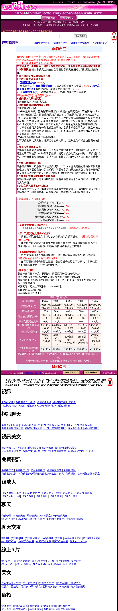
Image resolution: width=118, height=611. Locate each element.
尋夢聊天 (32, 515)
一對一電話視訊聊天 (55, 428)
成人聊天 (22, 519)
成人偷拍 (6, 609)
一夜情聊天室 (60, 515)
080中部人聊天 (37, 519)
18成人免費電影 (83, 493)
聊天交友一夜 (60, 541)
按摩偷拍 (6, 606)
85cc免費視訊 (38, 470)
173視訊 (89, 451)
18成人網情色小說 (11, 493)
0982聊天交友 (8, 541)
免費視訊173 (22, 470)
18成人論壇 (55, 496)
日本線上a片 (54, 561)
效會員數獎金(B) (44, 85)
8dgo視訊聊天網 (57, 402)
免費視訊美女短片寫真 (51, 473)
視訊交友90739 (35, 405)
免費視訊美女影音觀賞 (54, 451)
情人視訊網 (19, 405)
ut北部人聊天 (8, 519)
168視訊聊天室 (28, 425)
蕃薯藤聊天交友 (73, 538)
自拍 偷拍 (48, 609)
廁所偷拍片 (63, 606)
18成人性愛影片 (31, 493)
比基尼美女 (75, 583)
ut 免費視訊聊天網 (27, 473)
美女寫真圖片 (78, 586)
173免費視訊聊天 (47, 425)
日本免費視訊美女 (11, 451)
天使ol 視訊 (7, 402)
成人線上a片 (39, 564)
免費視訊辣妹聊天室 (89, 473)
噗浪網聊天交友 (91, 538)
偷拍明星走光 (20, 606)
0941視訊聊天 (92, 428)
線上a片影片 (8, 564)
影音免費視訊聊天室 (12, 428)
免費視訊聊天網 (83, 425)
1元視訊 (71, 402)
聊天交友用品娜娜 (30, 538)
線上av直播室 (23, 564)
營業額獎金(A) (28, 82)
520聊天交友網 (43, 541)
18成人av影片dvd (10, 496)
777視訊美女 (19, 447)
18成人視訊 (27, 496)
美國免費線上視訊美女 (33, 373)
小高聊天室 (45, 515)
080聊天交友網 (26, 541)
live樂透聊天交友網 (52, 538)
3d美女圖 (64, 586)
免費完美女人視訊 (25, 402)
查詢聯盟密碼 (100, 43)
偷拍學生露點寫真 (65, 609)
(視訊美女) (34, 447)
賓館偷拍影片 (20, 609)
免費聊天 (6, 515)
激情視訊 (42, 402)
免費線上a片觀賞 (71, 561)
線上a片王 (6, 561)
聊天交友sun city (78, 541)
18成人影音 (48, 493)
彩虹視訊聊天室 (10, 425)
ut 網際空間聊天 (55, 519)
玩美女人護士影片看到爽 (14, 586)
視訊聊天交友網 (10, 538)
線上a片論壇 (54, 564)
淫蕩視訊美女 (75, 451)
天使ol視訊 (50, 405)
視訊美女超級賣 (31, 451)
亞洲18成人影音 (64, 493)
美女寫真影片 (30, 583)
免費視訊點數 (8, 473)
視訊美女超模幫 (50, 447)
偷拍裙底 (34, 606)
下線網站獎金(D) (29, 92)
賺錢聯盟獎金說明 (80, 43)
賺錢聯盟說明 (60, 43)
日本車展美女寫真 (11, 583)
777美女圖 (61, 583)
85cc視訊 (6, 405)
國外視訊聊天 (75, 428)
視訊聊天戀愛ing (74, 519)
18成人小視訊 (70, 496)
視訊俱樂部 (64, 405)
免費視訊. (71, 473)
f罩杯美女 (35, 586)
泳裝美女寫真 (46, 583)
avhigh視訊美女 (68, 447)
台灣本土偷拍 (48, 606)
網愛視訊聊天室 (33, 428)
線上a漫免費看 (22, 561)
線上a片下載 (69, 564)
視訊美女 (6, 447)
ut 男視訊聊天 (65, 425)
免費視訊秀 (7, 470)
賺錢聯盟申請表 (42, 43)
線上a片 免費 (39, 561)
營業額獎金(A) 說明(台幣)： (33, 199)
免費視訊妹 (69, 470)
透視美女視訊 (50, 586)
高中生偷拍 (35, 609)
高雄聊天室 (19, 515)
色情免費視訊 (54, 470)
